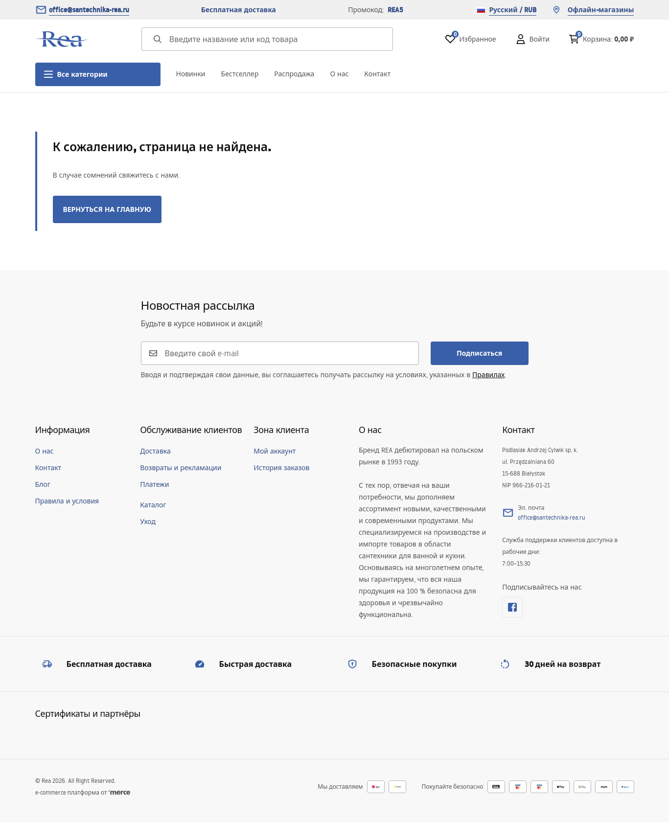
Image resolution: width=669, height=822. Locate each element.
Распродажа (294, 73)
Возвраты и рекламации (180, 467)
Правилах (488, 374)
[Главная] (62, 39)
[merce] (119, 792)
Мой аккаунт (275, 451)
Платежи (154, 484)
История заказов (281, 467)
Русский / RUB (506, 10)
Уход (148, 521)
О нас (339, 73)
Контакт (377, 73)
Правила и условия (67, 501)
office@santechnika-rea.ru (89, 10)
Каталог (153, 505)
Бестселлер (240, 73)
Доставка (155, 451)
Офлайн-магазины (593, 9)
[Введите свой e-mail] (285, 353)
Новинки (191, 73)
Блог (42, 484)
